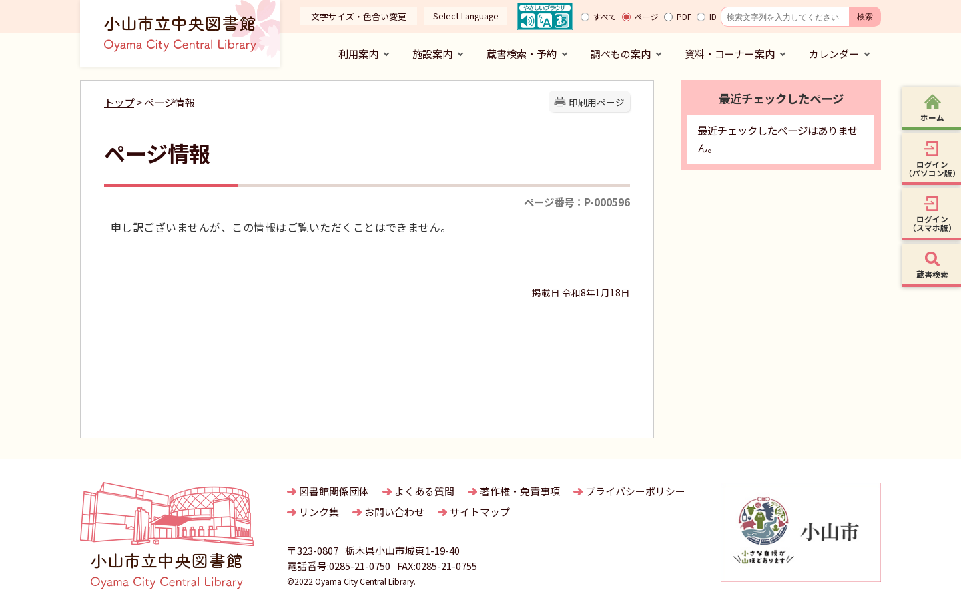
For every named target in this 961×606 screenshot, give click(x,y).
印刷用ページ (597, 102)
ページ (647, 16)
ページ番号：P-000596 (577, 201)
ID (713, 16)
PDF (684, 16)
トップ (119, 102)
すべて (605, 16)
